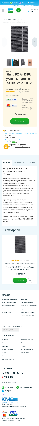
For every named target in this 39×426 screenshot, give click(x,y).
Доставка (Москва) (13, 131)
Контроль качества (27, 340)
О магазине (8, 335)
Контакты (5, 346)
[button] (35, 26)
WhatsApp (14, 3)
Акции (4, 353)
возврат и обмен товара (22, 147)
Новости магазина (8, 349)
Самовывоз (10, 138)
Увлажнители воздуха (9, 299)
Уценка (23, 309)
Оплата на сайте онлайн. (11, 421)
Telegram (5, 3)
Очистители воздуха (9, 302)
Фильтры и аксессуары (29, 306)
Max (21, 3)
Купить (21, 121)
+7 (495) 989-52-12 (13, 373)
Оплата (24, 99)
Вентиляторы (6, 321)
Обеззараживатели (8, 306)
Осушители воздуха (28, 312)
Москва (8, 376)
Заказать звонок (26, 387)
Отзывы (32, 162)
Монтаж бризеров (8, 359)
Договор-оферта (27, 349)
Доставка (5, 340)
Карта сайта (25, 353)
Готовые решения (27, 315)
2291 (13, 142)
